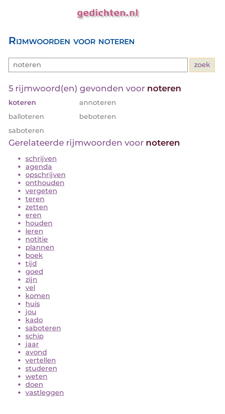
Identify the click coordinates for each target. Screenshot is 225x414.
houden (39, 223)
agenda (38, 167)
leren (34, 231)
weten (36, 376)
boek (34, 255)
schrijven (41, 159)
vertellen (40, 360)
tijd (31, 263)
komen (37, 296)
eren (33, 215)
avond (36, 352)
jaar (32, 344)
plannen (39, 247)
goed (34, 272)
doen (34, 384)
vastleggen (44, 393)
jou (30, 312)
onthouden (44, 183)
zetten (36, 207)
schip (34, 336)
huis (32, 304)
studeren (41, 368)
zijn (31, 280)
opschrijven (45, 175)
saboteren (43, 328)
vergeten (41, 191)
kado (34, 320)
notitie (36, 239)
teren (34, 199)
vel (30, 288)
